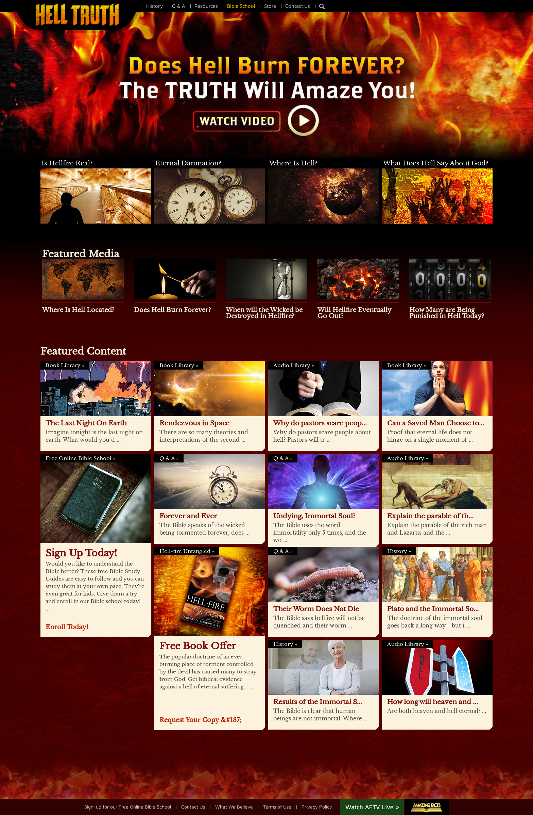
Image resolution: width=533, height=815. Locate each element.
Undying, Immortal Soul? (314, 516)
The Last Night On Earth (86, 423)
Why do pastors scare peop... (320, 423)
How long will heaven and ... (432, 702)
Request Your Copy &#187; (200, 720)
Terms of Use (277, 806)
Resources (206, 6)
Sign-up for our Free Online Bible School (127, 806)
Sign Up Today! (81, 553)
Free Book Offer (197, 646)
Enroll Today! (67, 627)
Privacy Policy (317, 806)
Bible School (241, 6)
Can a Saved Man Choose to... (435, 423)
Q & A (178, 6)
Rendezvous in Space (194, 423)
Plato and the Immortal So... (433, 609)
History (154, 6)
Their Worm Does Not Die (316, 609)
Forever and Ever (188, 516)
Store (270, 6)
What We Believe (234, 806)
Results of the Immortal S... (317, 702)
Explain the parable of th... (430, 516)
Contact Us (297, 6)
